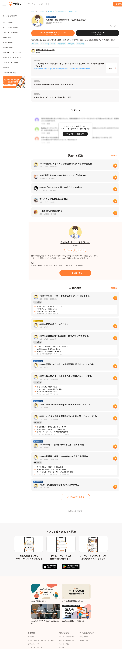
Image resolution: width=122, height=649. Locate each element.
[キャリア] (81, 250)
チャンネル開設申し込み (66, 636)
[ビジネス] (69, 250)
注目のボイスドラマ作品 (12, 52)
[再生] (115, 166)
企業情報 (31, 636)
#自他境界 (61, 44)
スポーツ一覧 (8, 48)
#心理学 (35, 44)
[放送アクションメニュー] (118, 26)
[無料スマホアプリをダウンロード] (14, 82)
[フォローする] (75, 273)
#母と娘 (71, 44)
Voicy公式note (84, 640)
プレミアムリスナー (10, 63)
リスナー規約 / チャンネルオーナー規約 (40, 640)
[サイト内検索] (46, 4)
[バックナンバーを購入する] (75, 134)
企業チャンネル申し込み (66, 640)
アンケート (62, 647)
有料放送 (6, 68)
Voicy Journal (84, 636)
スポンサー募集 (64, 644)
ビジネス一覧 (8, 22)
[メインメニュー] (4, 4)
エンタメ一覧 (8, 42)
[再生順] (114, 155)
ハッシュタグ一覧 (9, 73)
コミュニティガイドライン (36, 647)
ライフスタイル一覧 (10, 28)
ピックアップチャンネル (12, 58)
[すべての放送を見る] (75, 497)
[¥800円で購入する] (97, 33)
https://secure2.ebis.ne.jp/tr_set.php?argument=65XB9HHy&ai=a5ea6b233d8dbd (62, 69)
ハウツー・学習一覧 (10, 32)
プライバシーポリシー (35, 644)
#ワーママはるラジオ (48, 44)
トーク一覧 (7, 38)
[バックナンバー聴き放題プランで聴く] (53, 33)
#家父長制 (80, 44)
